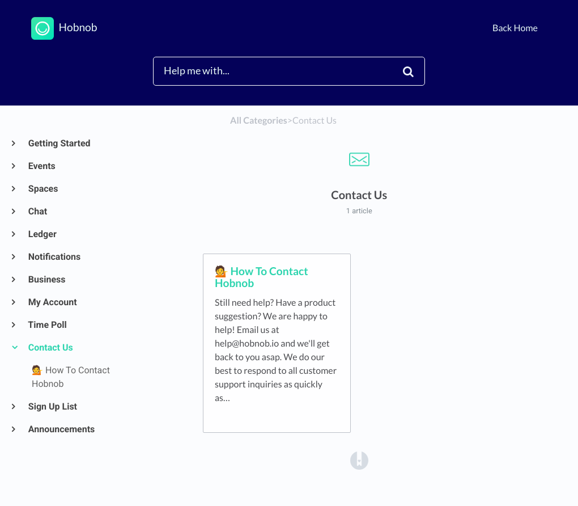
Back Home (515, 28)
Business (46, 279)
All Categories (258, 120)
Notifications (53, 256)
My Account (52, 302)
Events (41, 166)
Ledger (42, 234)
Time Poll (47, 324)
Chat (37, 211)
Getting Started (59, 143)
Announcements (61, 429)
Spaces (42, 188)
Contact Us (50, 347)
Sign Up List (52, 406)
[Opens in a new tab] (359, 459)
